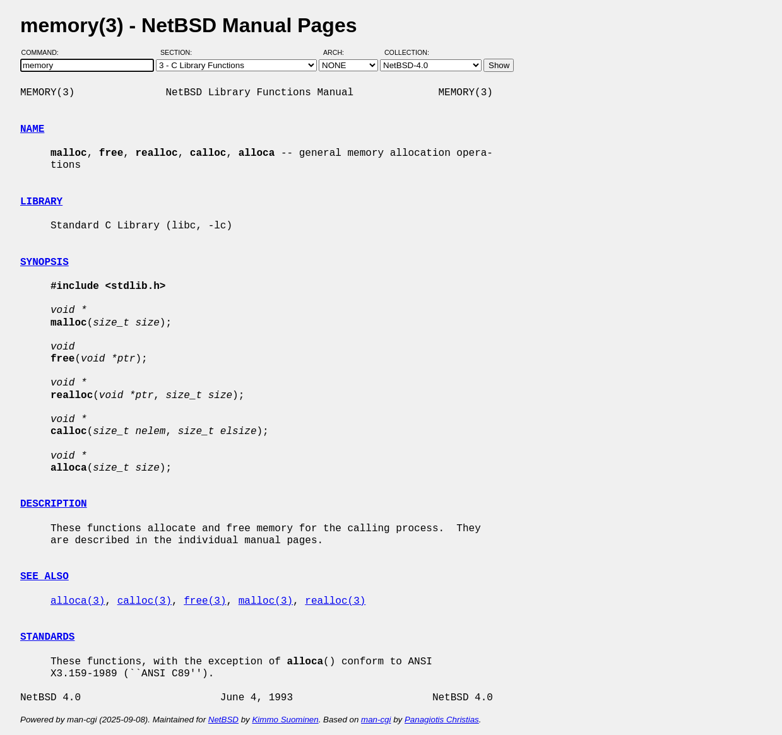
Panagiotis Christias (442, 719)
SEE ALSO (44, 577)
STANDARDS (47, 637)
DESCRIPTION (53, 504)
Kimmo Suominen (285, 719)
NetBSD (223, 719)
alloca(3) (77, 601)
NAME (32, 129)
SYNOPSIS (44, 262)
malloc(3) (266, 601)
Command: (43, 52)
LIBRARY (41, 202)
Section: (179, 52)
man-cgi (376, 719)
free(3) (205, 601)
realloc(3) (335, 601)
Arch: (339, 52)
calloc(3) (144, 601)
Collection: (406, 52)
